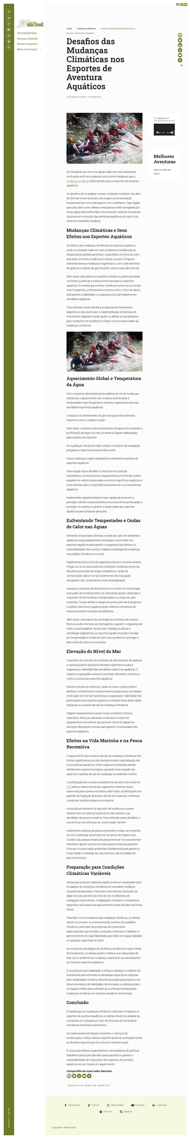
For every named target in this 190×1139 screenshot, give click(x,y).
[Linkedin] (180, 45)
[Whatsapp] (79, 1076)
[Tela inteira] (173, 132)
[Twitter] (74, 1076)
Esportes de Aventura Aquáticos (89, 1086)
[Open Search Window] (8, 47)
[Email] (84, 1076)
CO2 (68, 786)
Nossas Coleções (28, 39)
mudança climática (77, 181)
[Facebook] (69, 1076)
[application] (164, 130)
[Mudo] (171, 132)
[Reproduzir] (157, 132)
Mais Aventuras (28, 50)
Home (69, 28)
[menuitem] (33, 50)
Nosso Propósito (28, 44)
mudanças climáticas (86, 28)
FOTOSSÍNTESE (27, 34)
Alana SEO (96, 97)
